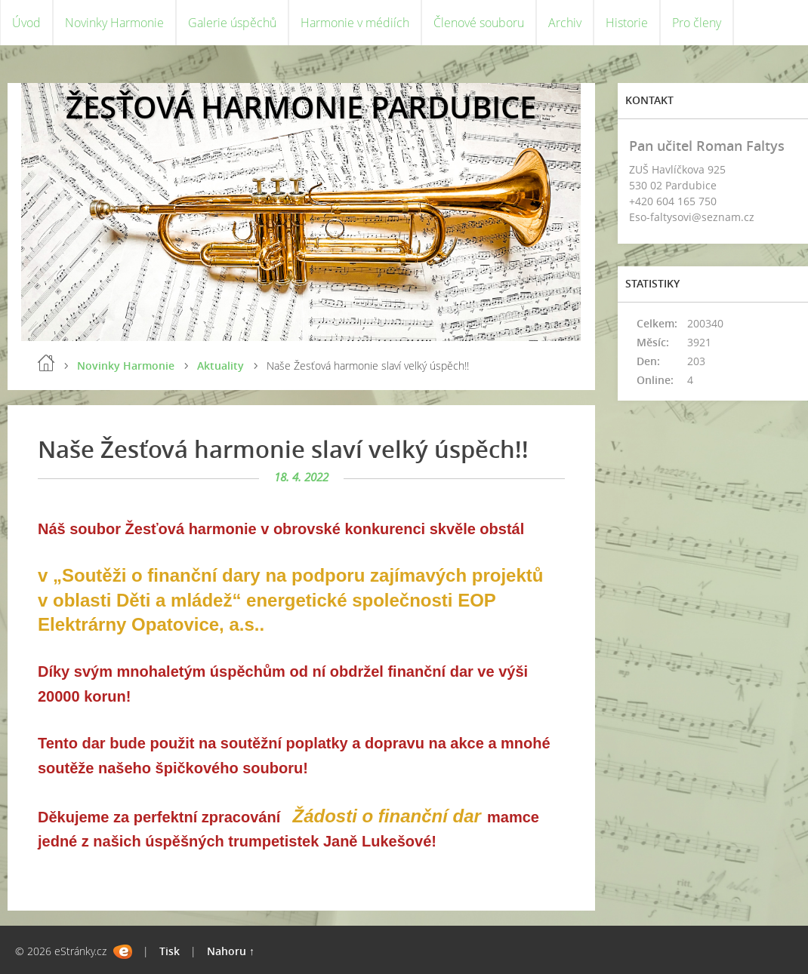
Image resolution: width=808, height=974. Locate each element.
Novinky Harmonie (114, 22)
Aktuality (220, 365)
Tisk (169, 951)
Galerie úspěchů (232, 22)
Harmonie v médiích (355, 22)
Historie (627, 22)
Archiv (564, 22)
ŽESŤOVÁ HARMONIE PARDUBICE (301, 107)
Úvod (26, 22)
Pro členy (696, 22)
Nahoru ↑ (230, 951)
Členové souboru (478, 22)
